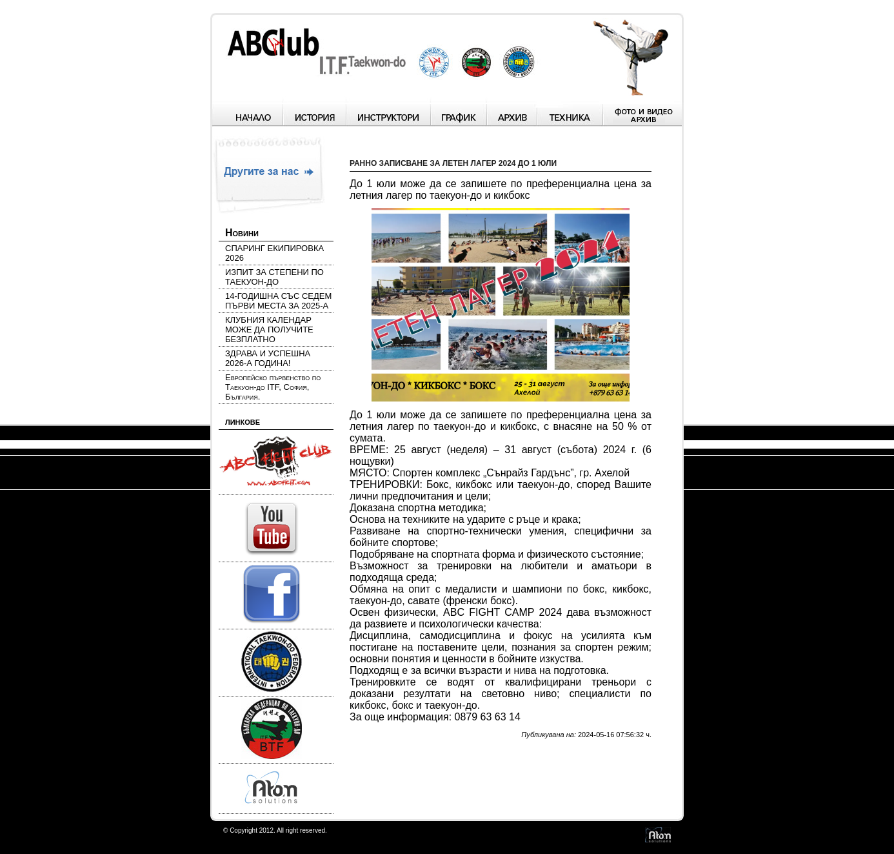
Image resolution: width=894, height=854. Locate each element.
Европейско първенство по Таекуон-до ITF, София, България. (273, 387)
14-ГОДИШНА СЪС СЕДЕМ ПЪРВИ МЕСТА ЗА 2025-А (278, 300)
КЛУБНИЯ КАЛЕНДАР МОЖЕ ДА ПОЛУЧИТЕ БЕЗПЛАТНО (269, 329)
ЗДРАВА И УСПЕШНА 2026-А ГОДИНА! (267, 358)
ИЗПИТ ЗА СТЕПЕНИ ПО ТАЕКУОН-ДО (274, 277)
